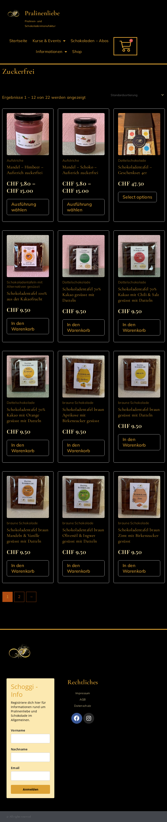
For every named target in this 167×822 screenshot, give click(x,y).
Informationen (51, 52)
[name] (30, 738)
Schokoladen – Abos (90, 40)
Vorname (18, 730)
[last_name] (30, 757)
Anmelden (30, 789)
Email (15, 768)
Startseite (18, 40)
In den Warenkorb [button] (23, 326)
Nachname (19, 749)
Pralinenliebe (42, 13)
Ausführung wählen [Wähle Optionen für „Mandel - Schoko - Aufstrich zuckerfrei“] (79, 206)
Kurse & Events (49, 41)
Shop (77, 51)
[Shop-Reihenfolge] (137, 95)
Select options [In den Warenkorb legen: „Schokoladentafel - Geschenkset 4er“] (137, 197)
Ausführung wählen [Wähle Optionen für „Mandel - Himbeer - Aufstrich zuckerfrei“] (23, 206)
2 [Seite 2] (19, 596)
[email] (30, 776)
